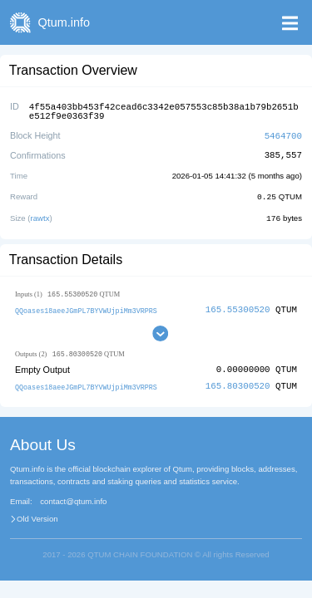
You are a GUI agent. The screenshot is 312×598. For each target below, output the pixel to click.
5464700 (283, 133)
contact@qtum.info (73, 498)
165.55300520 (238, 306)
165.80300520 (238, 383)
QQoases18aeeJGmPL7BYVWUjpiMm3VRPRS (86, 306)
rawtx (40, 214)
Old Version (37, 516)
